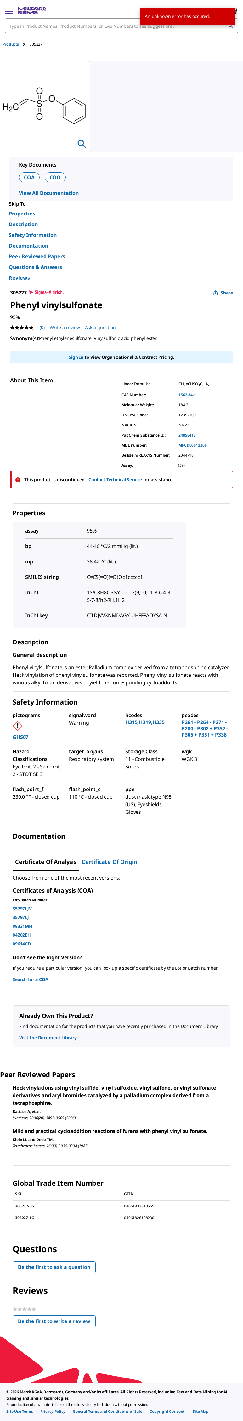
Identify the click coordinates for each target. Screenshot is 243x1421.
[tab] (16, 44)
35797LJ (21, 917)
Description (23, 224)
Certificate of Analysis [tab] (45, 861)
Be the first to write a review (57, 1322)
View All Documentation (49, 193)
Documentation (28, 245)
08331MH (22, 926)
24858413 (187, 435)
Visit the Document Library (47, 1038)
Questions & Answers (35, 267)
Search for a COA (30, 979)
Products (11, 44)
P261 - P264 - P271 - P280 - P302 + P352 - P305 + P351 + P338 (205, 728)
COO (55, 177)
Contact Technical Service (115, 479)
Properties (22, 213)
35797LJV (22, 908)
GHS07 (20, 736)
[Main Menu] (9, 10)
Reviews (19, 277)
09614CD (22, 944)
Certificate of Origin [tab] (109, 861)
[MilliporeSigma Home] (32, 10)
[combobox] (121, 26)
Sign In (76, 357)
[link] (19, 1411)
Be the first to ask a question (54, 1267)
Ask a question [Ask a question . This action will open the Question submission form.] (100, 327)
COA (29, 177)
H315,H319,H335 (145, 722)
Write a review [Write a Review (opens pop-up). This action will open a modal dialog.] (65, 327)
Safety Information (33, 234)
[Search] (231, 26)
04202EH (22, 935)
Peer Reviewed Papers (37, 256)
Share (223, 293)
